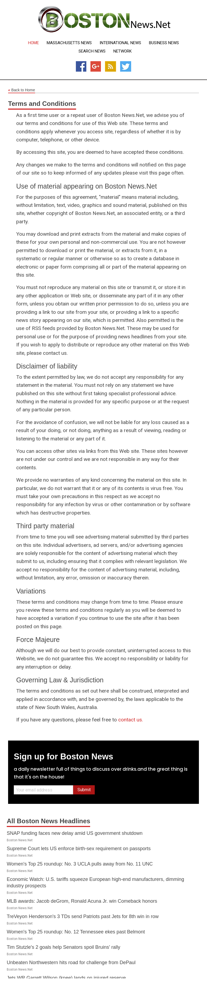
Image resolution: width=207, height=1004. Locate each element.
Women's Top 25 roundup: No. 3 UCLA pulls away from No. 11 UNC (80, 864)
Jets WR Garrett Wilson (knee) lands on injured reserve (66, 978)
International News (120, 43)
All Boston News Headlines (48, 821)
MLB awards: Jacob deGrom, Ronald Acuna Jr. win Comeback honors (82, 901)
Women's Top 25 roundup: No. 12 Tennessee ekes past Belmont (76, 931)
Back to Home (21, 90)
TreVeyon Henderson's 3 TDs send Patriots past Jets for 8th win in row (83, 916)
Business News (164, 43)
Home (33, 43)
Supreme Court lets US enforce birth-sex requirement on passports (79, 848)
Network (122, 51)
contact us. (130, 720)
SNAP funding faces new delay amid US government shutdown (74, 833)
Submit (84, 789)
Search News (92, 51)
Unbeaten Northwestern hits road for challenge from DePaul (71, 962)
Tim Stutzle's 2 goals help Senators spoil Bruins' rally (63, 947)
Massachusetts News (69, 43)
